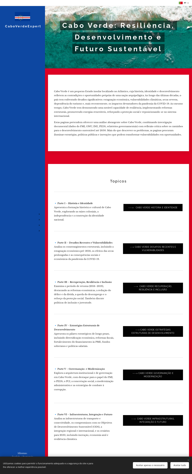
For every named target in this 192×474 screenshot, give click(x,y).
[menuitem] (22, 205)
